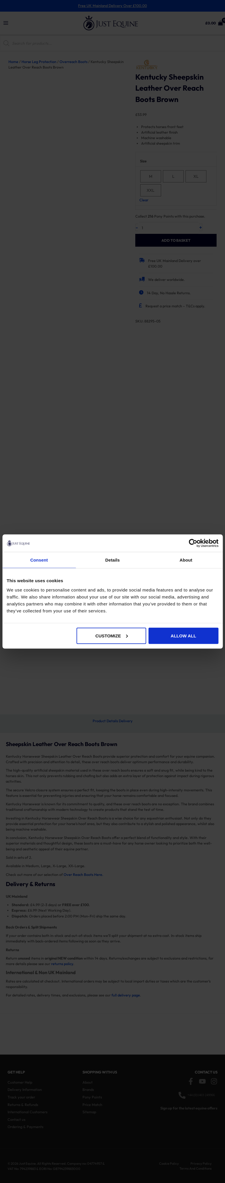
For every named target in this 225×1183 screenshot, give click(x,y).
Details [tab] (112, 560)
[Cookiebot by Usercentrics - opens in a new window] (193, 543)
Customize (111, 635)
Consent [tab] (39, 560)
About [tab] (186, 560)
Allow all (183, 635)
